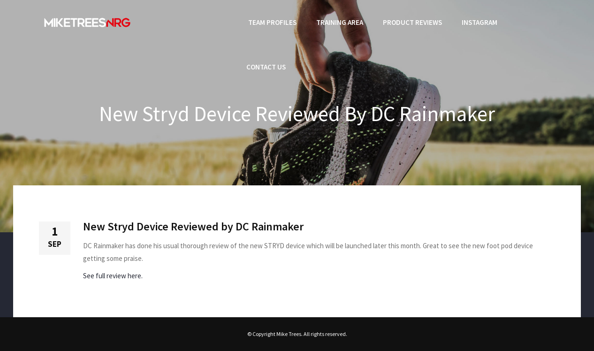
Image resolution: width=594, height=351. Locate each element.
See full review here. (113, 275)
